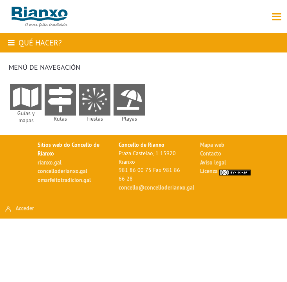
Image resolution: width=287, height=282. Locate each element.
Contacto (210, 153)
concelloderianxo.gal (62, 171)
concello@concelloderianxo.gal (156, 187)
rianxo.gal (49, 162)
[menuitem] (26, 104)
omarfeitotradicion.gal (64, 180)
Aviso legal (213, 162)
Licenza (225, 171)
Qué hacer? (40, 42)
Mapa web (212, 144)
